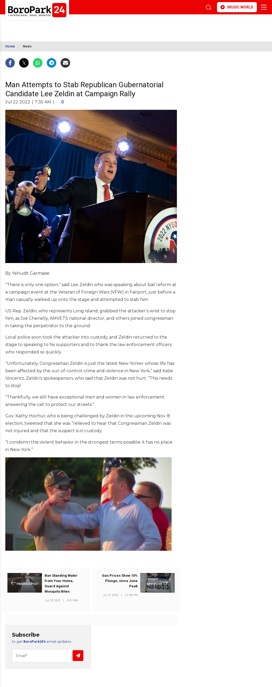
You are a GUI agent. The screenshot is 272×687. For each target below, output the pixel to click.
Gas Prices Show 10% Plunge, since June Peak (120, 581)
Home (10, 46)
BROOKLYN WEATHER (52, 24)
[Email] (48, 655)
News (27, 46)
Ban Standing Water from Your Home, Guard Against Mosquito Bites (61, 583)
